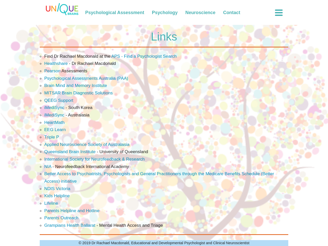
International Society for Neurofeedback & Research (94, 159)
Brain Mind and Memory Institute (75, 85)
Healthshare (56, 63)
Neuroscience (200, 12)
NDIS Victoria (57, 188)
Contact (231, 12)
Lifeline (51, 203)
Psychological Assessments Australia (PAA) (86, 78)
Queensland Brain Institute (70, 151)
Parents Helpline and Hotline (71, 210)
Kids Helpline (57, 195)
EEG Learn (55, 129)
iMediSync (54, 107)
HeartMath (54, 122)
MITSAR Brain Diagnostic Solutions (78, 93)
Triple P (51, 137)
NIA (48, 166)
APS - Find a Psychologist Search (144, 56)
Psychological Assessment (114, 12)
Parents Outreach (61, 217)
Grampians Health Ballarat (69, 225)
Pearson (52, 70)
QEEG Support (58, 100)
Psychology (165, 12)
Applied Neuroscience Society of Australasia (87, 144)
